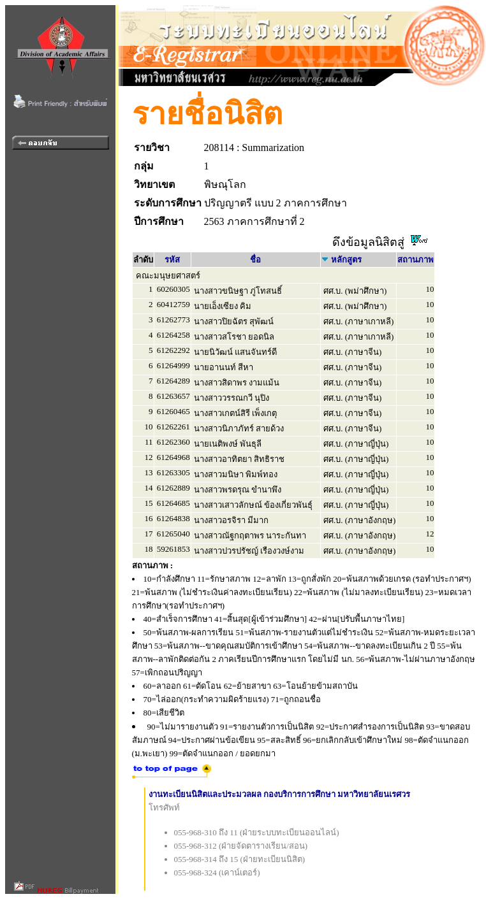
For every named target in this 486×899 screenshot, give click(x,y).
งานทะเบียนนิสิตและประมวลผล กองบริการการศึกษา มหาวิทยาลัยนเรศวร (280, 794)
